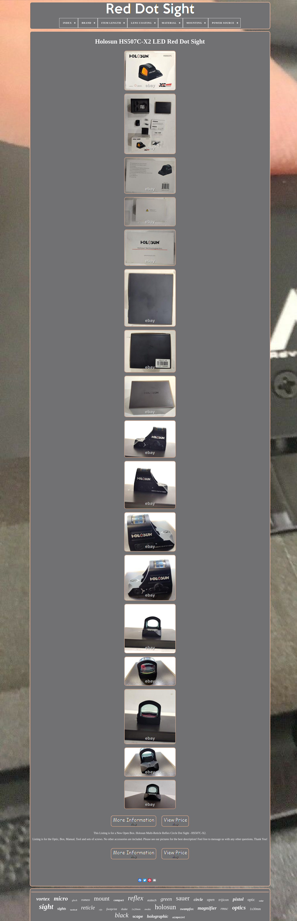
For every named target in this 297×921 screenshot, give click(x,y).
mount (102, 898)
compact (119, 900)
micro (61, 898)
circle (198, 899)
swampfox (187, 909)
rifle (100, 910)
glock (74, 900)
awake (148, 909)
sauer (183, 898)
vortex (43, 899)
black (122, 915)
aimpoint (178, 917)
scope (138, 916)
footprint (111, 909)
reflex (135, 898)
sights (61, 909)
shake (124, 909)
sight (46, 907)
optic (251, 900)
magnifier (207, 908)
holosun (165, 907)
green (166, 899)
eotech (152, 900)
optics (239, 907)
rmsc (224, 908)
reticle (88, 908)
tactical (73, 909)
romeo (85, 900)
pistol (238, 899)
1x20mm (136, 909)
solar (261, 901)
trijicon (224, 900)
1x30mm (255, 909)
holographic (157, 916)
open (210, 899)
